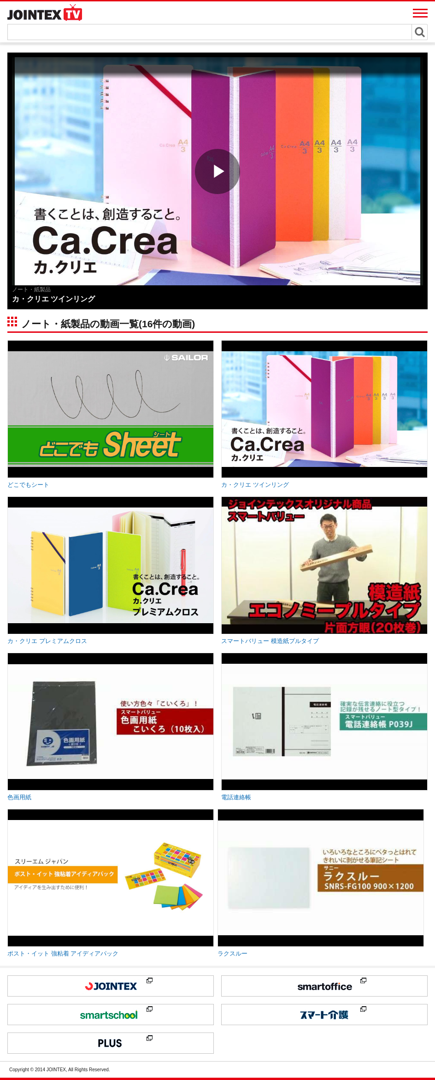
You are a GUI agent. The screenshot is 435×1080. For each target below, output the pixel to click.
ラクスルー (232, 953)
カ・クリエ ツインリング (255, 484)
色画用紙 (19, 797)
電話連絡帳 (236, 797)
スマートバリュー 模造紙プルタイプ (270, 640)
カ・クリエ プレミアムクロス (47, 640)
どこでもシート (28, 484)
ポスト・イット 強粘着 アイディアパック (62, 953)
